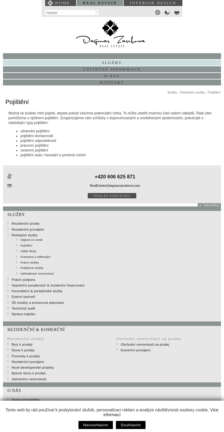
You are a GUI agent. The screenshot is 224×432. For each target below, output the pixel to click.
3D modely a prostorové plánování (38, 302)
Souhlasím (131, 425)
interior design (153, 3)
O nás (112, 75)
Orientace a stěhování (35, 256)
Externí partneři (23, 296)
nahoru (212, 205)
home (62, 3)
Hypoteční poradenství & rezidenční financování (48, 285)
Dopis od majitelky (26, 400)
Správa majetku (24, 314)
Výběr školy (28, 251)
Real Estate (100, 3)
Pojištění (214, 92)
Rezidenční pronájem (28, 229)
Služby (172, 92)
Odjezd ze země (31, 239)
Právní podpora (23, 279)
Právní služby (29, 262)
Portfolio (112, 56)
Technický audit (23, 308)
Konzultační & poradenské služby (37, 291)
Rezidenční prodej (26, 223)
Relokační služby (192, 92)
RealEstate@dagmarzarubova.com (115, 185)
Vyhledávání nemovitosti (37, 273)
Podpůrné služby (31, 267)
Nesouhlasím (95, 425)
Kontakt (112, 82)
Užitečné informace (112, 69)
